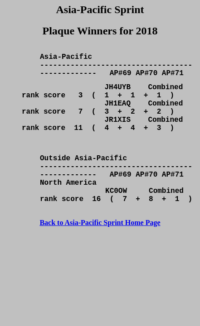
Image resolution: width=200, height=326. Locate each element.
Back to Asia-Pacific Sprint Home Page (99, 254)
